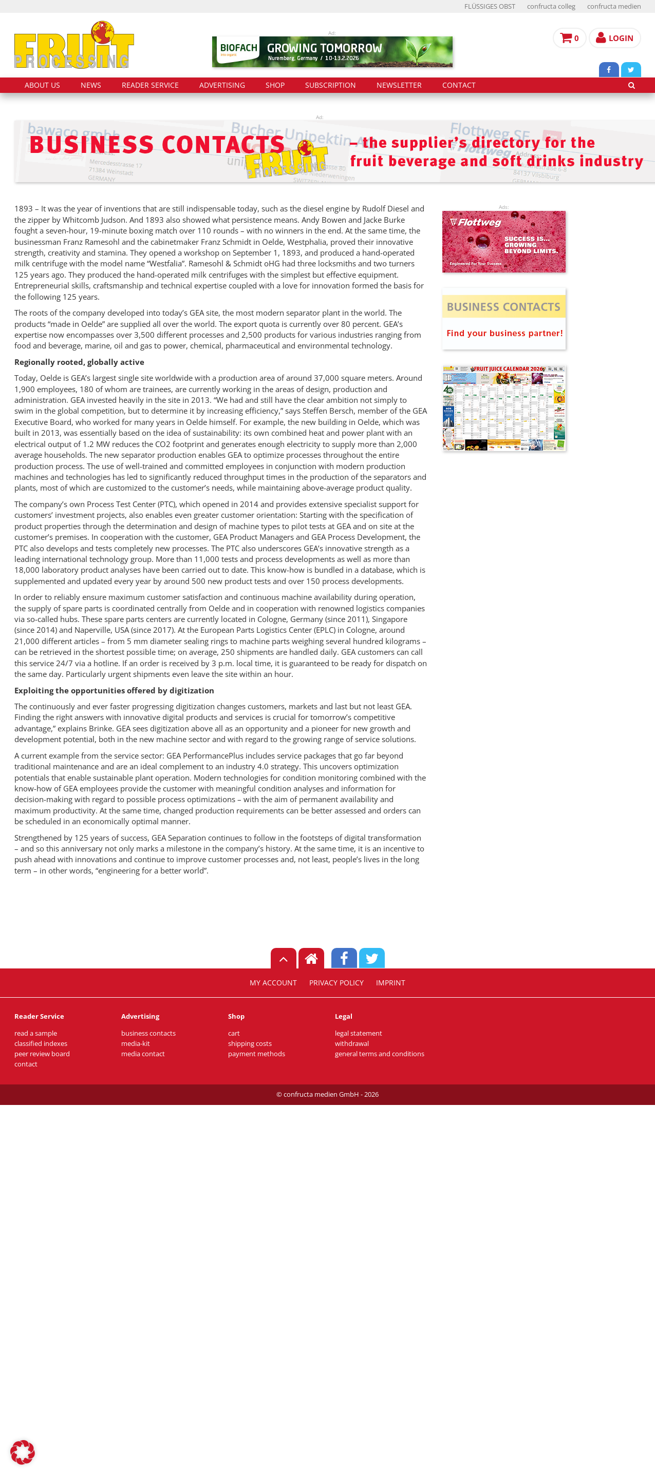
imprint (390, 982)
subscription (330, 85)
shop (275, 85)
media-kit (135, 1043)
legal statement (358, 1033)
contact (459, 85)
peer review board (42, 1054)
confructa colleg (551, 6)
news (91, 85)
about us (42, 85)
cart (234, 1033)
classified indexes (40, 1043)
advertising (222, 85)
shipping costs (250, 1043)
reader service (150, 85)
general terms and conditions (379, 1054)
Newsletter (399, 85)
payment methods (256, 1054)
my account (273, 982)
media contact (143, 1054)
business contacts (148, 1033)
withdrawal (352, 1043)
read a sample (35, 1033)
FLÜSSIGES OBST (489, 6)
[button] (22, 1452)
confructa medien (614, 6)
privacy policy (336, 982)
